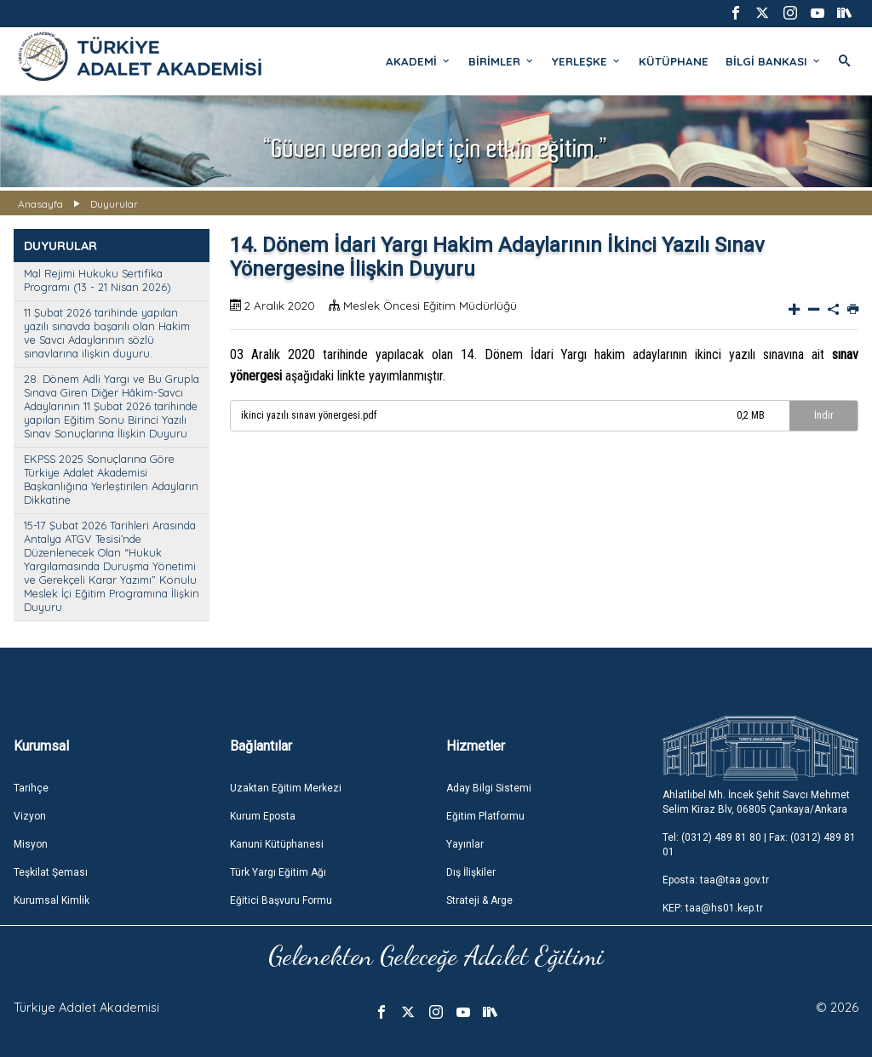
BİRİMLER (501, 61)
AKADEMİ (418, 61)
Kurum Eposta (262, 816)
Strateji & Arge (479, 900)
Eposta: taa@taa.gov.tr (716, 880)
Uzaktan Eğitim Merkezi (285, 788)
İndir (824, 415)
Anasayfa (40, 203)
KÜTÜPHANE (673, 61)
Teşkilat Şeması (51, 872)
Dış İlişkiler (471, 872)
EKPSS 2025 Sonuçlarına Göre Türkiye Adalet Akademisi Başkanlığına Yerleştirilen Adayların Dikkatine (111, 479)
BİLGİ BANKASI (774, 61)
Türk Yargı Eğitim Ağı (278, 872)
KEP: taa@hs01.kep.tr (713, 908)
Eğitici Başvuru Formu (281, 900)
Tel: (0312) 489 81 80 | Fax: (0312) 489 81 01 (759, 844)
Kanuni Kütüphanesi (277, 844)
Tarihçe (31, 788)
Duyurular (114, 203)
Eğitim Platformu (485, 816)
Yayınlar (465, 844)
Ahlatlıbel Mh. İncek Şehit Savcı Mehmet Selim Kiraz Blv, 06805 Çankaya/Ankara (756, 802)
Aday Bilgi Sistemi (488, 788)
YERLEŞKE (587, 61)
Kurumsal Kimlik (51, 900)
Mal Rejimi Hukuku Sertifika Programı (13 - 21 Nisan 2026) (97, 280)
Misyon (31, 844)
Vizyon (30, 816)
